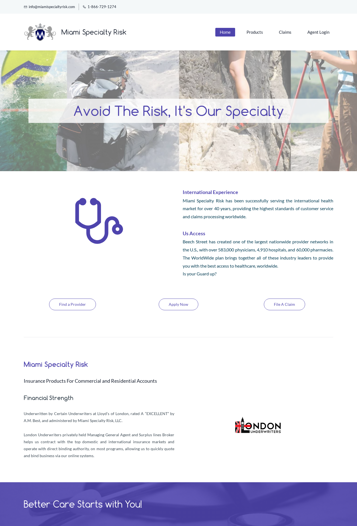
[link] (258, 417)
